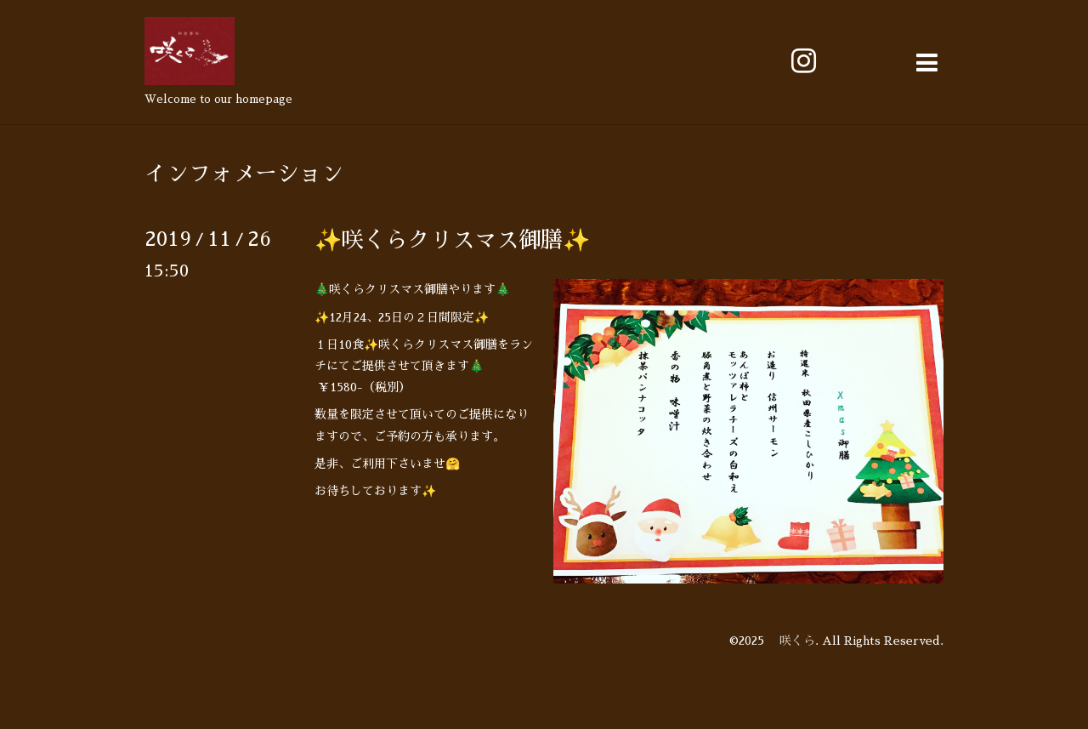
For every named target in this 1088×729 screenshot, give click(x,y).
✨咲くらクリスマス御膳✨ (452, 240)
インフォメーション (243, 173)
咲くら (791, 640)
